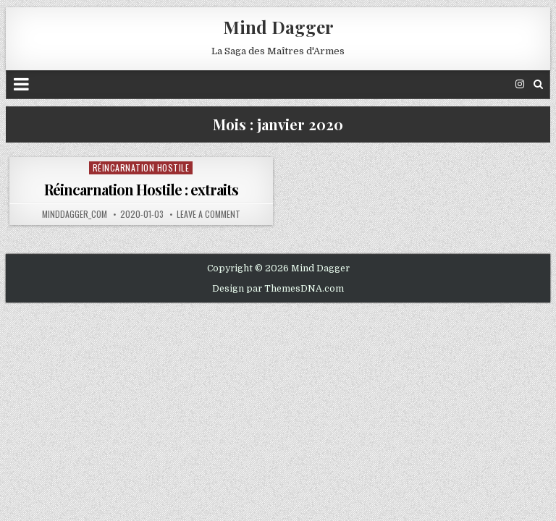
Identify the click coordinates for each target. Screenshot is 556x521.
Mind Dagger (278, 26)
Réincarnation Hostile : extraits (141, 189)
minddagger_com (74, 214)
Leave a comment (208, 214)
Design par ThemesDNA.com (278, 289)
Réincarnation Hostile (141, 167)
